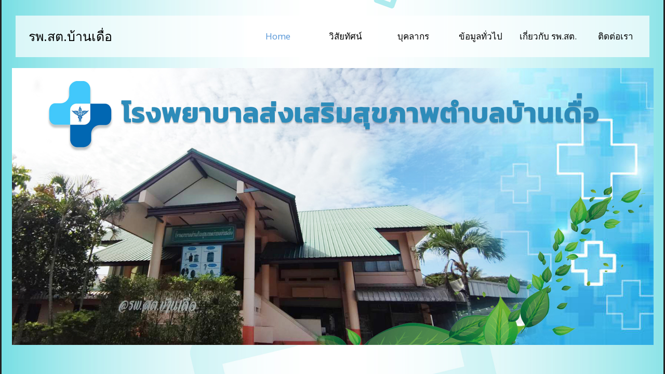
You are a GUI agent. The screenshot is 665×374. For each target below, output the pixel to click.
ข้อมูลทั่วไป (480, 36)
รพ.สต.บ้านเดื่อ (70, 36)
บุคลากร (413, 36)
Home (288, 35)
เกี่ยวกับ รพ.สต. (548, 36)
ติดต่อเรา (615, 36)
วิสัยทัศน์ (345, 36)
